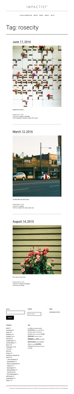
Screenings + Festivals (11, 355)
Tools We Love (10, 372)
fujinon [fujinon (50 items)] (31, 332)
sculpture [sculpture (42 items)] (33, 344)
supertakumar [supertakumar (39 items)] (38, 346)
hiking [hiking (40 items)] (41, 332)
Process (8, 353)
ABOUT (47, 15)
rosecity (36, 117)
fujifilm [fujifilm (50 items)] (29, 332)
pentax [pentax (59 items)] (40, 339)
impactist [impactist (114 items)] (30, 334)
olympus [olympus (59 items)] (40, 336)
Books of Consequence (12, 363)
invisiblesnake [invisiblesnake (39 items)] (39, 334)
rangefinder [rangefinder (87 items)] (41, 341)
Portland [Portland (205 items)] (33, 341)
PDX (33, 117)
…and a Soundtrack (11, 359)
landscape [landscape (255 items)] (31, 336)
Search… (8, 309)
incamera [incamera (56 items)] (33, 334)
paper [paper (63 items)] (35, 339)
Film (8, 349)
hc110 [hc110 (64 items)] (37, 332)
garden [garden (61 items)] (34, 332)
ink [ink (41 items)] (36, 334)
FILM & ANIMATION (26, 15)
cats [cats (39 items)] (38, 330)
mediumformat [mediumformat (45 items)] (36, 336)
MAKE (41, 15)
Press (7, 351)
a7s (17, 207)
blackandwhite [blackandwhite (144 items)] (31, 330)
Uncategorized (9, 378)
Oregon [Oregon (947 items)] (31, 339)
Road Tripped (10, 367)
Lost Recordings (10, 342)
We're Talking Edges (12, 374)
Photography (27, 116)
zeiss (32, 207)
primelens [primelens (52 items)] (37, 341)
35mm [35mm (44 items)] (29, 328)
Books (7, 328)
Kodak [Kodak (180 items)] (43, 334)
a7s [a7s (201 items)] (31, 328)
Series (7, 357)
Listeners (9, 365)
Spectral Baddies (11, 370)
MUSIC (36, 15)
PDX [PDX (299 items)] (37, 339)
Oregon (29, 117)
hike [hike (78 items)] (39, 332)
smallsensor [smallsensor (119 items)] (30, 346)
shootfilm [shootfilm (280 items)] (38, 344)
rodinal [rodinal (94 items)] (29, 344)
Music (7, 344)
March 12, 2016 (23, 131)
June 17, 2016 (22, 42)
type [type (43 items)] (43, 346)
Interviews (8, 338)
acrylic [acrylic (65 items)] (33, 328)
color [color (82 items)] (40, 330)
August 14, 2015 (23, 221)
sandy (29, 207)
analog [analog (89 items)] (36, 328)
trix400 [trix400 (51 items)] (42, 346)
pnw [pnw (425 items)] (29, 341)
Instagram (21, 116)
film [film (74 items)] (42, 330)
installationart (19, 117)
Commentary (9, 330)
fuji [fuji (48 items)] (43, 330)
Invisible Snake (9, 340)
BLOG (52, 15)
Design (7, 332)
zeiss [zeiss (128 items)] (31, 348)
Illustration (8, 334)
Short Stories (9, 376)
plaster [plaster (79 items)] (43, 339)
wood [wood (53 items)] (29, 348)
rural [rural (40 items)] (31, 344)
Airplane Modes (11, 361)
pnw (19, 285)
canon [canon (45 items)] (36, 330)
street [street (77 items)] (35, 346)
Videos (7, 380)
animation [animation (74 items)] (40, 328)
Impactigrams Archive (54, 312)
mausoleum (24, 117)
